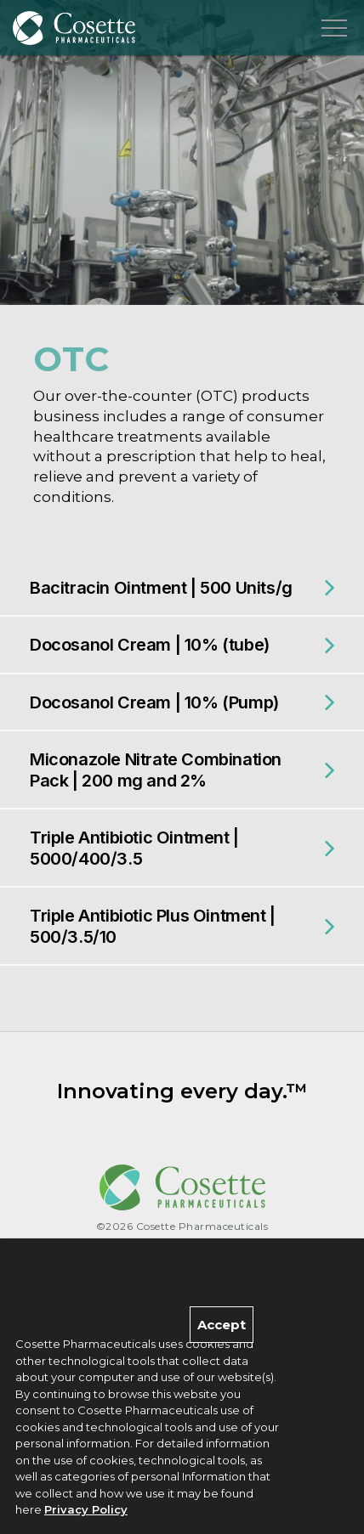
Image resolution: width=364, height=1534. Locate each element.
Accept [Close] (221, 1325)
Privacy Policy (86, 1510)
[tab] (182, 588)
